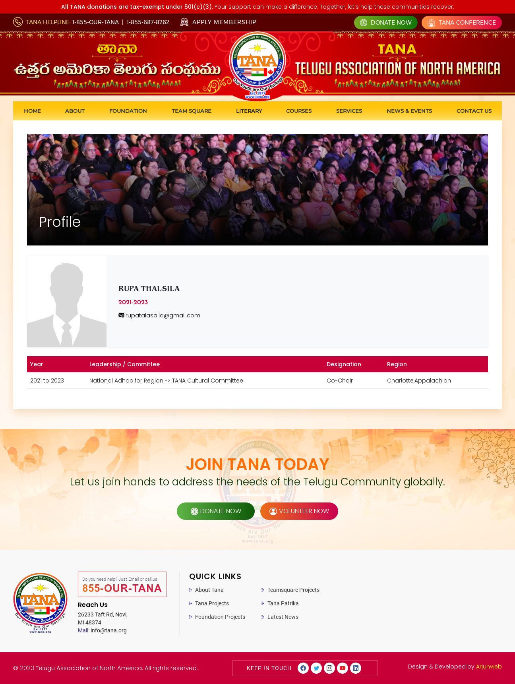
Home (32, 111)
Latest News (282, 617)
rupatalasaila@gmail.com (159, 315)
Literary (249, 111)
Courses (299, 111)
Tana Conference (462, 23)
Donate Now (386, 22)
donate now (216, 511)
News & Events (409, 111)
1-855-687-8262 (148, 22)
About (75, 111)
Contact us (474, 111)
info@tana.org (102, 630)
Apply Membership (218, 22)
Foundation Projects (220, 617)
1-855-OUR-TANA (95, 22)
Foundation (128, 111)
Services (349, 111)
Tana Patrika (283, 603)
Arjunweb (489, 666)
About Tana (209, 590)
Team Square (191, 111)
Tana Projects (212, 603)
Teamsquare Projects (293, 590)
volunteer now (299, 511)
